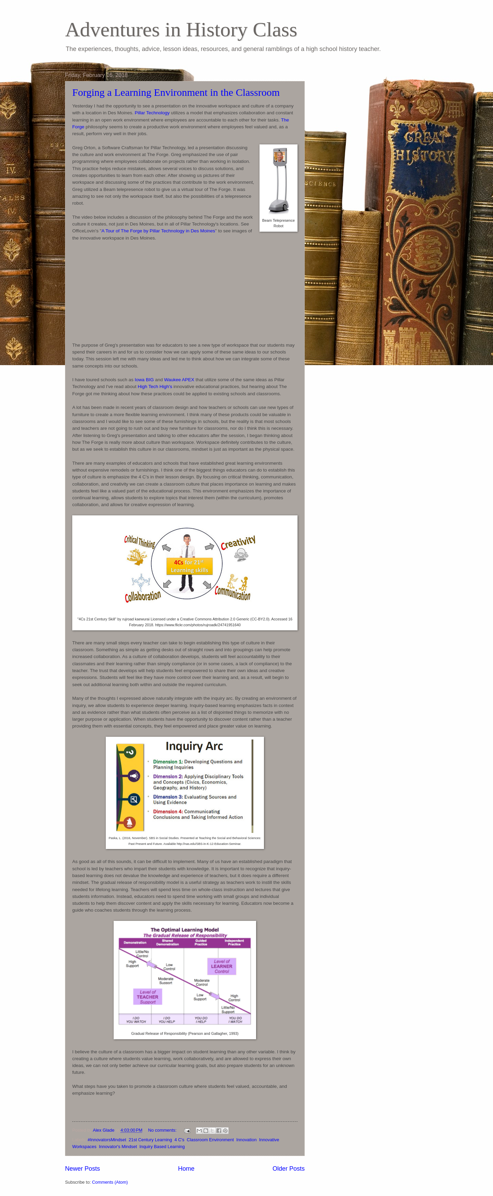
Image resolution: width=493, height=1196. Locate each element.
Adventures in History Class (181, 29)
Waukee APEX (179, 379)
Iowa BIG (144, 379)
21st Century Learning (150, 1139)
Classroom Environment (210, 1139)
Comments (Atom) (110, 1182)
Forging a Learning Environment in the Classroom (176, 92)
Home (186, 1168)
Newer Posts (82, 1168)
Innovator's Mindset (118, 1146)
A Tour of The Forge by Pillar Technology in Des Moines (158, 230)
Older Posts (289, 1168)
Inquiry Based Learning (162, 1146)
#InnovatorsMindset (107, 1139)
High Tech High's (155, 386)
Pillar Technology (152, 112)
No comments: (163, 1130)
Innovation (246, 1139)
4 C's (179, 1139)
